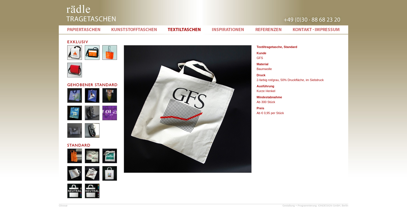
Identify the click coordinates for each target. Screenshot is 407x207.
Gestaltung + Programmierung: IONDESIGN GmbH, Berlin (315, 205)
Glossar (63, 205)
